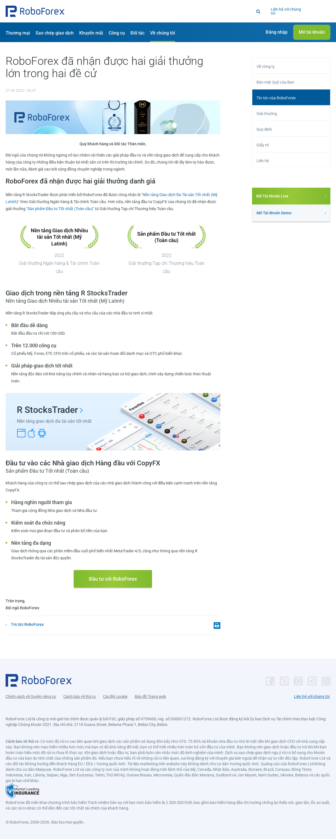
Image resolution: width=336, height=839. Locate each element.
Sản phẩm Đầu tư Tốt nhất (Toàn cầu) (60, 208)
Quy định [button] (264, 129)
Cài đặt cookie (115, 696)
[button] (35, 11)
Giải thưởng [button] (266, 113)
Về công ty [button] (265, 66)
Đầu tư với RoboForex (113, 579)
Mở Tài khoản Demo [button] (273, 213)
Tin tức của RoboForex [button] (276, 98)
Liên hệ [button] (262, 160)
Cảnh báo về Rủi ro (79, 696)
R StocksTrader (47, 409)
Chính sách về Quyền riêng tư (31, 696)
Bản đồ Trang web (150, 696)
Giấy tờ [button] (262, 145)
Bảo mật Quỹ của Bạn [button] (275, 82)
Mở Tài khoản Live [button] (272, 196)
